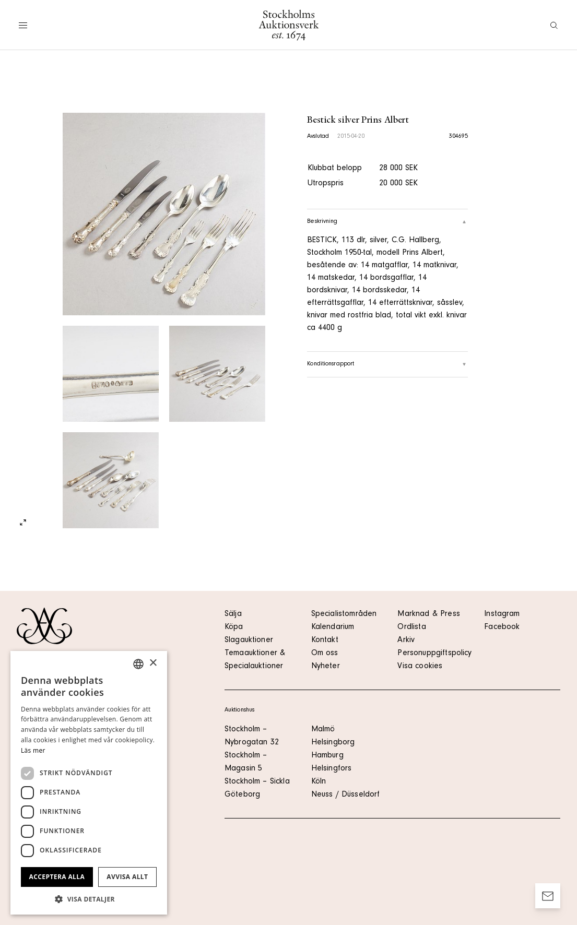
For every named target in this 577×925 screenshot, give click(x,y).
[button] (89, 899)
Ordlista (411, 627)
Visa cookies (419, 666)
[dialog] (88, 783)
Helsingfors (331, 769)
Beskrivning (387, 222)
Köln (318, 782)
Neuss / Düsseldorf (345, 795)
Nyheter (325, 666)
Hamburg (327, 756)
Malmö (323, 730)
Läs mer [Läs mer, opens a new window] (33, 750)
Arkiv (406, 640)
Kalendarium (333, 627)
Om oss (324, 653)
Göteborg (242, 795)
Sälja (233, 614)
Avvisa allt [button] (127, 876)
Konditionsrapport (387, 364)
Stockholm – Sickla (257, 782)
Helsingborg (333, 743)
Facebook (502, 627)
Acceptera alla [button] (57, 876)
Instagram (502, 614)
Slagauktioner (249, 640)
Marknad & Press (428, 614)
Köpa (234, 627)
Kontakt (324, 640)
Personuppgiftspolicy (434, 653)
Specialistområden (344, 614)
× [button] (153, 663)
